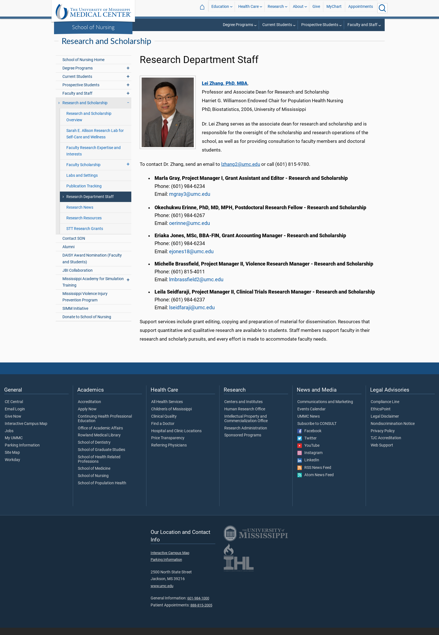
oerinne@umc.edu (189, 230)
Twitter (307, 445)
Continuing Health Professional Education (105, 426)
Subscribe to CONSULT (317, 431)
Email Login (15, 416)
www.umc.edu (162, 593)
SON (329, 36)
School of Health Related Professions (99, 466)
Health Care (248, 8)
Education (220, 8)
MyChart (334, 8)
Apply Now (87, 416)
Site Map (12, 460)
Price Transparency (168, 445)
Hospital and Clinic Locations (176, 438)
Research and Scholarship (362, 36)
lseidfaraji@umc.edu (192, 315)
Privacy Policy (383, 438)
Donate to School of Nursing (86, 324)
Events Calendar (311, 416)
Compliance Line (385, 409)
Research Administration (245, 435)
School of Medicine (94, 476)
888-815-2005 (201, 612)
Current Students (277, 24)
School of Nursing (93, 27)
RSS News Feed (314, 475)
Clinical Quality (164, 424)
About (298, 8)
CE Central (14, 409)
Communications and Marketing (325, 409)
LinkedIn (308, 467)
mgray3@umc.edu (189, 201)
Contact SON (73, 245)
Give (316, 8)
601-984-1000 (198, 605)
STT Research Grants (84, 236)
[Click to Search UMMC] (382, 8)
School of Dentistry (94, 450)
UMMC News (308, 424)
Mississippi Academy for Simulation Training (93, 289)
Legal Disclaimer (385, 424)
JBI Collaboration (77, 277)
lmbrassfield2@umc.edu (196, 287)
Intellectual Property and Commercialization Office (246, 426)
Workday (12, 467)
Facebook (309, 438)
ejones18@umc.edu (191, 259)
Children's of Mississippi (171, 416)
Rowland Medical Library (99, 442)
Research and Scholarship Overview (88, 124)
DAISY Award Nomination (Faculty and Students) (92, 265)
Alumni (68, 254)
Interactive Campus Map (26, 431)
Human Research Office (244, 416)
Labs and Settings (82, 182)
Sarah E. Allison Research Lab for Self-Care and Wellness (95, 141)
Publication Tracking (84, 193)
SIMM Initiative (75, 315)
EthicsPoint (381, 416)
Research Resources (84, 225)
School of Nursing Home (83, 67)
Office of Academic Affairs (100, 435)
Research (276, 8)
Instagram (310, 460)
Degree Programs (238, 24)
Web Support (382, 452)
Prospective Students (319, 24)
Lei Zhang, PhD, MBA (224, 90)
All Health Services (167, 409)
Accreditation (89, 409)
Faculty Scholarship (83, 172)
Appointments (360, 8)
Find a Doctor (162, 431)
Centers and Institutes (243, 409)
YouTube (308, 453)
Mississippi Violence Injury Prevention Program (85, 304)
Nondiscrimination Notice (393, 431)
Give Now (13, 424)
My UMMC (14, 445)
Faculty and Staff (362, 24)
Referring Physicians (169, 452)
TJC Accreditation (386, 445)
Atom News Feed (315, 482)
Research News (79, 214)
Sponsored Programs (242, 442)
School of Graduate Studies (101, 457)
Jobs (9, 438)
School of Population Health (102, 490)
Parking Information (22, 452)
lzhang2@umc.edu (240, 171)
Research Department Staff (90, 204)
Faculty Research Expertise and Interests (93, 158)
